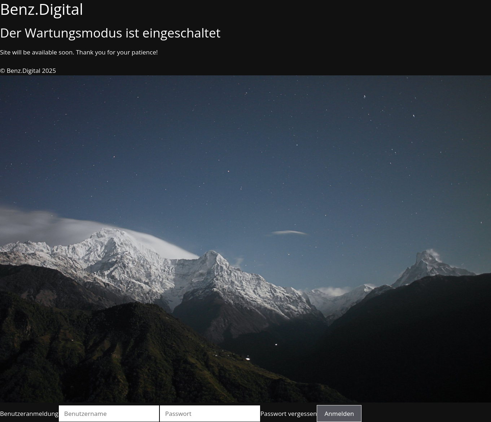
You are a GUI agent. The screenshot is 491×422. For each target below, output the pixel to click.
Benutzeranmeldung (29, 413)
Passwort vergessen (288, 413)
